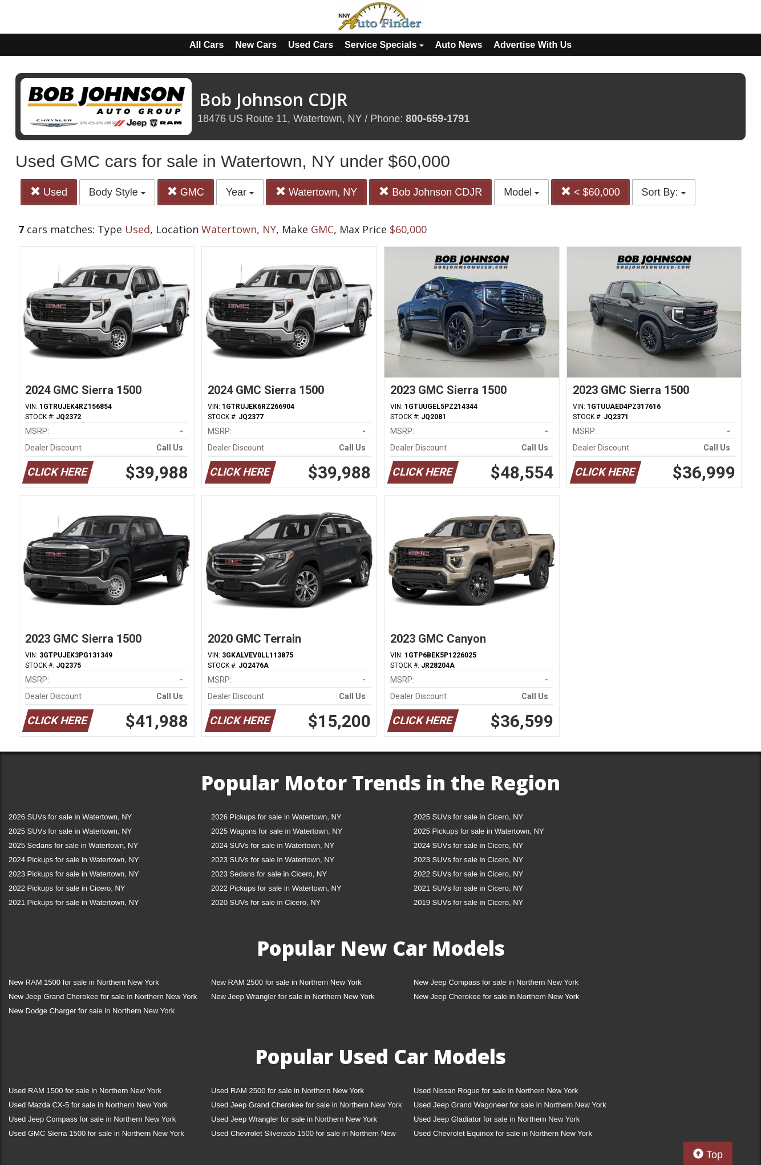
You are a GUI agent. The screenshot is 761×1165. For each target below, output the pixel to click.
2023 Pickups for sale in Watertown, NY (74, 874)
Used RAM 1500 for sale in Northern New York (85, 1090)
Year (240, 192)
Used (48, 192)
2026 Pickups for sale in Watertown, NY (276, 817)
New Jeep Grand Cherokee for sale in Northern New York (103, 996)
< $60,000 (590, 192)
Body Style (117, 192)
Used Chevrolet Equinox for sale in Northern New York (503, 1133)
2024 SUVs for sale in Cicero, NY (468, 845)
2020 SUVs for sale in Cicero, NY (266, 902)
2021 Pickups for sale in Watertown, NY (74, 902)
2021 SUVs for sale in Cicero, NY (468, 888)
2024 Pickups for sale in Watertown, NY (74, 859)
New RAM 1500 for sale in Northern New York (84, 982)
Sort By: (664, 192)
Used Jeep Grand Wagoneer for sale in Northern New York (510, 1105)
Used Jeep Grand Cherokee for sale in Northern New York (306, 1105)
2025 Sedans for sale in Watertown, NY (73, 845)
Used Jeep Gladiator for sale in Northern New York (497, 1119)
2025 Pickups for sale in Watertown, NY (479, 831)
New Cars (256, 45)
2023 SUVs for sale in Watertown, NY (272, 859)
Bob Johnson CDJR (430, 192)
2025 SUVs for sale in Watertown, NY (70, 831)
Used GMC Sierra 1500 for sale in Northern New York (96, 1133)
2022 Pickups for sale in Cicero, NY (67, 888)
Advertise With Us (532, 45)
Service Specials (384, 45)
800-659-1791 (437, 118)
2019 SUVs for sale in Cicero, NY (468, 902)
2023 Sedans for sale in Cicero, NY (269, 874)
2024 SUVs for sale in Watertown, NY (272, 845)
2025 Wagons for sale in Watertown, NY (276, 831)
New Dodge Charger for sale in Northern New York (92, 1010)
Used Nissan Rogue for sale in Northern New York (496, 1090)
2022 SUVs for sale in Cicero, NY (468, 874)
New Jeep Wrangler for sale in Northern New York (293, 996)
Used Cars (310, 45)
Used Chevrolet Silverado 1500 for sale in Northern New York (303, 1135)
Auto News (459, 45)
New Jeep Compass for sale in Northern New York (496, 982)
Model (521, 192)
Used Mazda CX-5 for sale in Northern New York (88, 1105)
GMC (185, 192)
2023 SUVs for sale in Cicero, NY (468, 859)
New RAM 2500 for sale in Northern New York (286, 982)
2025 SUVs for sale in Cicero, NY (468, 817)
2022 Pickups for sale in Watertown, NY (276, 888)
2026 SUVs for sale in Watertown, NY (70, 817)
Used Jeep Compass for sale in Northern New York (92, 1119)
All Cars (206, 45)
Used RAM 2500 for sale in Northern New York (287, 1090)
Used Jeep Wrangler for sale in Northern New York (294, 1119)
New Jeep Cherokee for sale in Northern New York (496, 996)
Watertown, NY (316, 192)
